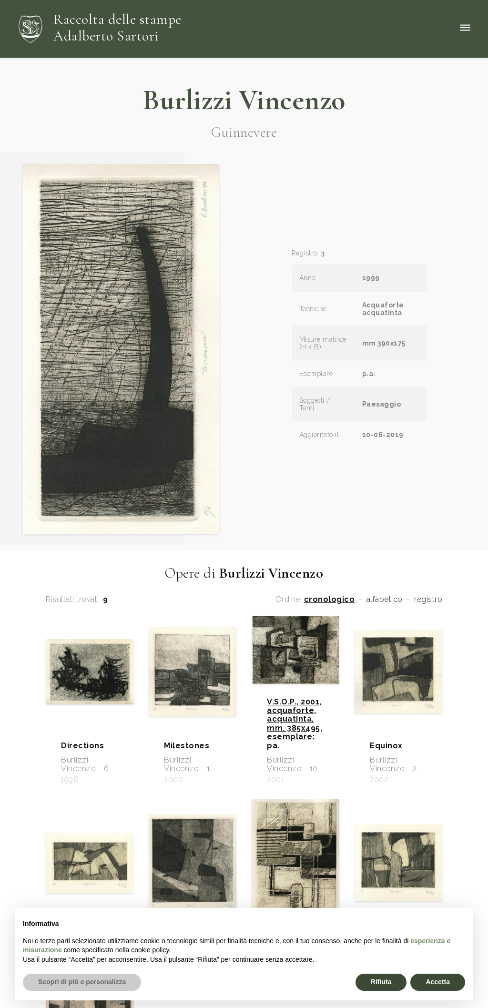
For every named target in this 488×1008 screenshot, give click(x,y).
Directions (82, 746)
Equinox (386, 746)
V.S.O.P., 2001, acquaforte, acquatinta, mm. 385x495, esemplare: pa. (294, 724)
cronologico (329, 599)
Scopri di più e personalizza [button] (82, 982)
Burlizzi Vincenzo (244, 100)
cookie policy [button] (150, 950)
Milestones (186, 746)
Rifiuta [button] (381, 982)
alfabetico (384, 599)
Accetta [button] (438, 982)
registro (428, 599)
